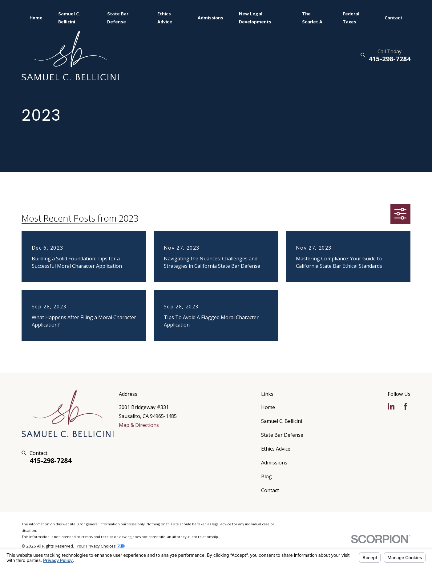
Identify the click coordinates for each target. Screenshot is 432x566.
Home (268, 407)
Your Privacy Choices (101, 546)
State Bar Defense (282, 435)
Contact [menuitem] (393, 18)
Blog (266, 476)
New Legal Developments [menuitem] (255, 17)
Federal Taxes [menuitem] (351, 17)
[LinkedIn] (391, 406)
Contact (270, 490)
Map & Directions (139, 425)
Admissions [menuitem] (210, 18)
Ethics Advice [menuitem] (164, 17)
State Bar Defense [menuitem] (117, 17)
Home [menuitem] (36, 18)
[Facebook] (405, 406)
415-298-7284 (389, 58)
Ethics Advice (275, 448)
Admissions (274, 462)
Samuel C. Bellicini (281, 421)
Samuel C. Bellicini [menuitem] (69, 17)
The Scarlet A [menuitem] (312, 17)
